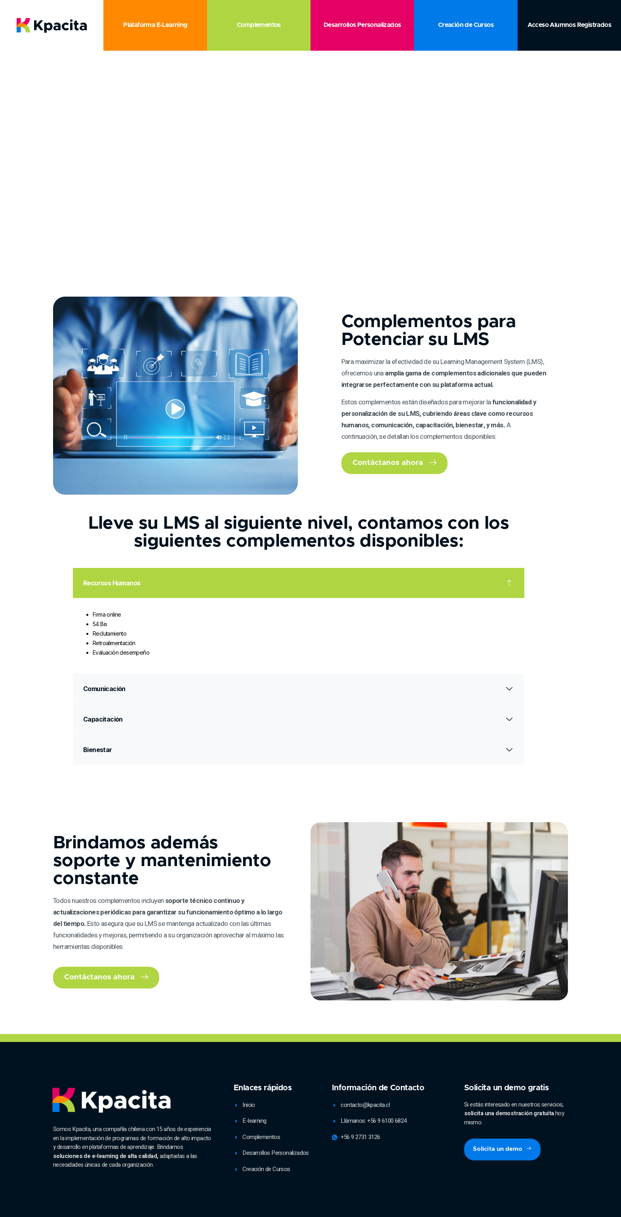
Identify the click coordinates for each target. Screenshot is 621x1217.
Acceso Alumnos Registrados (569, 25)
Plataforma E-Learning (155, 25)
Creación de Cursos (465, 25)
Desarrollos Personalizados (362, 25)
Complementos (259, 25)
